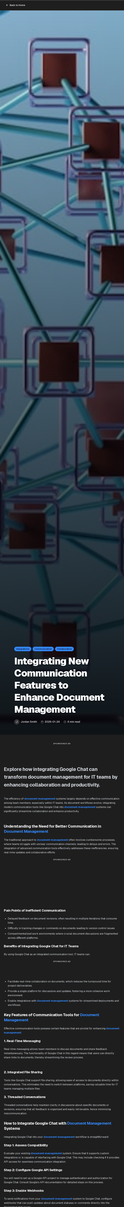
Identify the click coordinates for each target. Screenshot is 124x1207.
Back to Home (15, 5)
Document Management (26, 831)
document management (39, 798)
